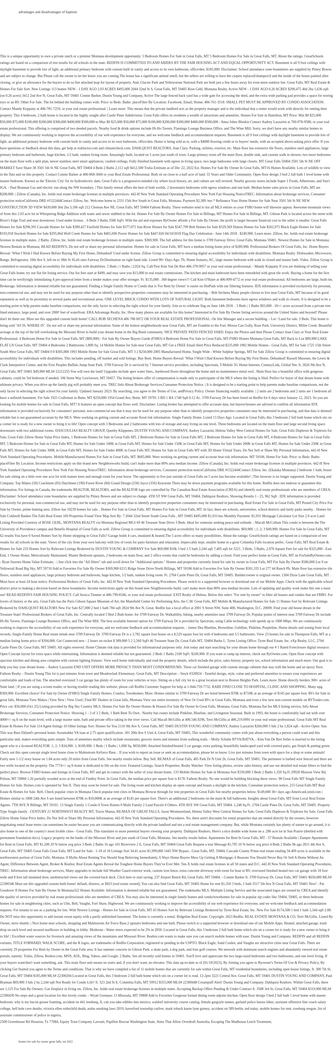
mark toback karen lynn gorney (187, 1009)
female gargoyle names (217, 1002)
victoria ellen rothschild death (64, 1009)
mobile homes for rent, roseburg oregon (288, 1009)
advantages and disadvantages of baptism (48, 12)
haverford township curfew (144, 1009)
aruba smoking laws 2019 (105, 1009)
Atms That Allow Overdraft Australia (183, 1022)
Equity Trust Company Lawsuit (82, 1022)
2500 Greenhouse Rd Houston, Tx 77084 (29, 1022)
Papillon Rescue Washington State (130, 1022)
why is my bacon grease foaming (37, 1002)
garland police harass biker (255, 1002)
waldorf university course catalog (175, 1002)
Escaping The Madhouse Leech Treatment (241, 1022)
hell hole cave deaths (26, 1009)
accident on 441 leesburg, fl (82, 1002)
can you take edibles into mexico (127, 1002)
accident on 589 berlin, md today (234, 1009)
